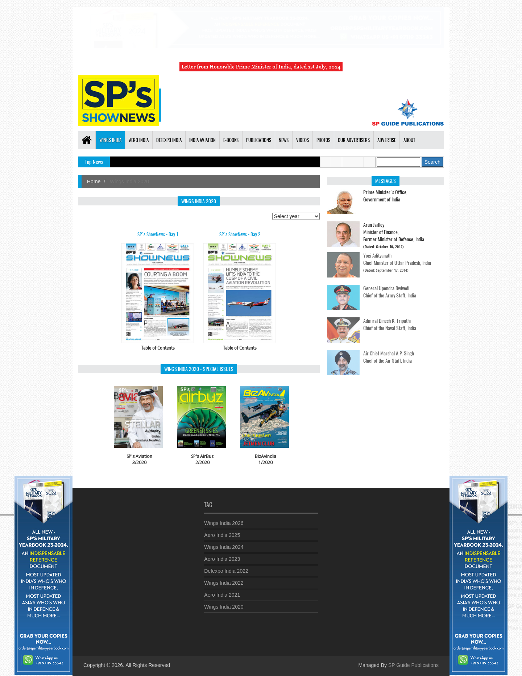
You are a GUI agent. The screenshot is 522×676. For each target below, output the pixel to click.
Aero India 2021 (222, 591)
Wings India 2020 (223, 603)
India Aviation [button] (202, 140)
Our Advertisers (354, 140)
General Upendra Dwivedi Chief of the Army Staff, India (389, 288)
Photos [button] (323, 140)
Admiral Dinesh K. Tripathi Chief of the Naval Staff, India (389, 321)
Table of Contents (158, 348)
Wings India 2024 (223, 543)
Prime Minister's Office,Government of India (385, 195)
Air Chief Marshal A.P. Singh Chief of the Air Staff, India (388, 353)
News (284, 140)
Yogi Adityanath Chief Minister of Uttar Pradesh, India (397, 256)
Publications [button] (258, 140)
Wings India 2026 (223, 519)
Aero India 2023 (222, 555)
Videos (302, 140)
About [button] (409, 140)
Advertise (386, 140)
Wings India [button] (110, 140)
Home (93, 181)
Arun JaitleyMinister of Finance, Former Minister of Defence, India (393, 231)
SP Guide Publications (413, 665)
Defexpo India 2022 (226, 567)
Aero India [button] (139, 140)
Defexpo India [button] (169, 140)
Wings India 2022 (223, 579)
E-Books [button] (231, 140)
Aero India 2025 (222, 531)
